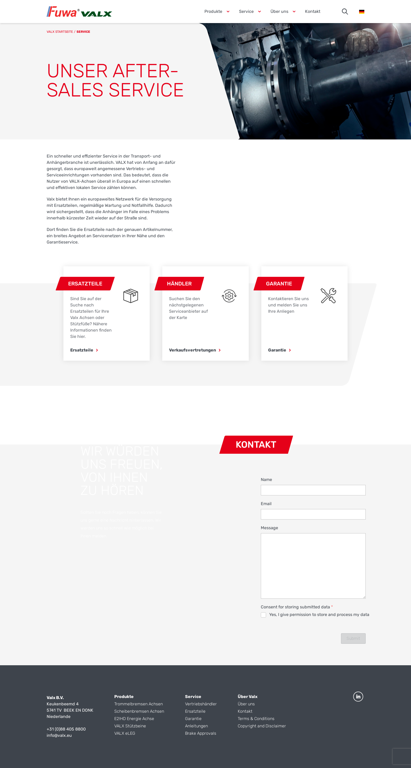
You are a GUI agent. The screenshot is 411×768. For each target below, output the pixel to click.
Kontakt (312, 11)
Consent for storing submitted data (297, 606)
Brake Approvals (200, 733)
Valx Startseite (60, 32)
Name (266, 479)
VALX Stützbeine (130, 725)
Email (266, 503)
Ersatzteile (195, 711)
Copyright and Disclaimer (262, 725)
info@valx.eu (59, 735)
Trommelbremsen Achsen (138, 703)
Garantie (193, 718)
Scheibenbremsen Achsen (139, 711)
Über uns (246, 703)
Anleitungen (196, 725)
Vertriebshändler (201, 703)
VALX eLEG (124, 733)
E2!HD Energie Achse (134, 718)
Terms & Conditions (256, 718)
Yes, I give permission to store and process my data (319, 614)
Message (269, 527)
